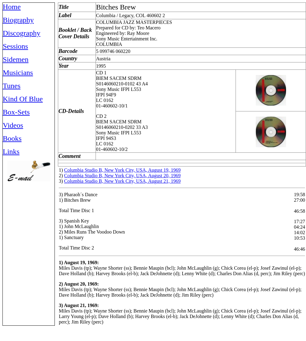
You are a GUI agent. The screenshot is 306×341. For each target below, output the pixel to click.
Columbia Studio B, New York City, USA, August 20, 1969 (122, 175)
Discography (21, 33)
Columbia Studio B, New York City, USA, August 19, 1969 (122, 170)
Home (12, 7)
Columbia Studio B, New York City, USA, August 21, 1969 (122, 181)
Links (11, 152)
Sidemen (15, 59)
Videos (13, 125)
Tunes (12, 86)
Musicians (18, 73)
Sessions (15, 46)
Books (12, 138)
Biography (18, 20)
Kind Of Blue (23, 99)
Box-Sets (16, 112)
